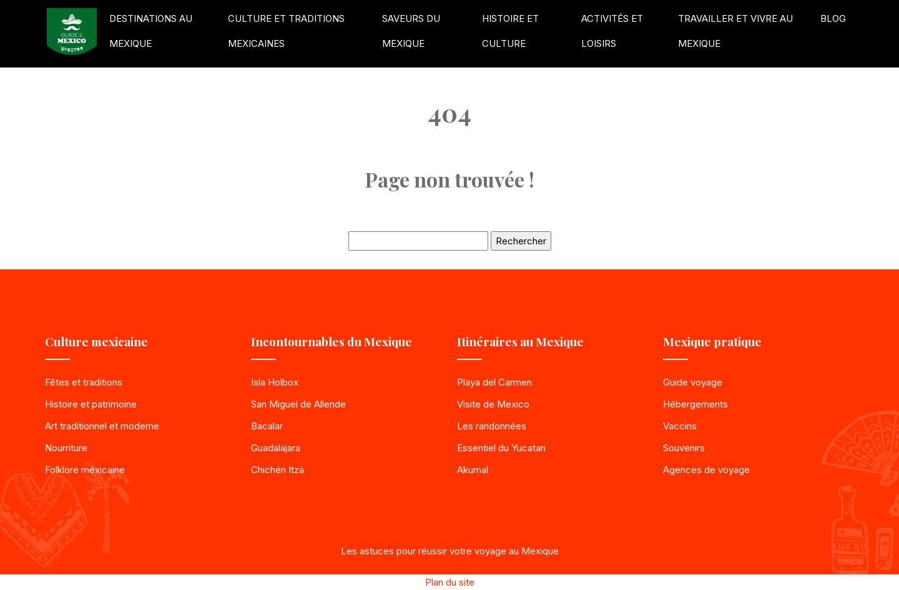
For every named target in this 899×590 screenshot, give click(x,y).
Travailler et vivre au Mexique (735, 30)
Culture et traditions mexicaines (286, 30)
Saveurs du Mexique (411, 30)
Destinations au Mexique (150, 30)
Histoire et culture (510, 30)
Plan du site (449, 582)
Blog (833, 18)
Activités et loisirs (612, 30)
